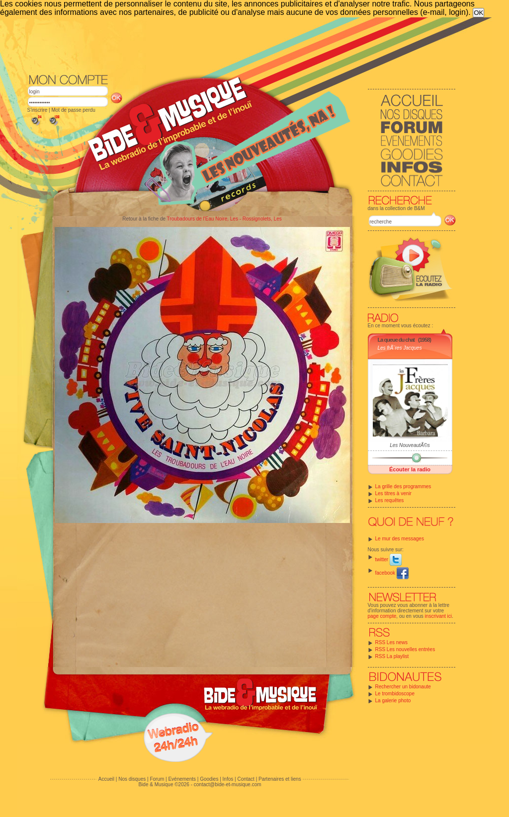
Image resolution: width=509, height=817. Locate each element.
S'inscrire (37, 110)
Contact (245, 779)
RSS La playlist (392, 656)
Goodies (209, 779)
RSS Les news (391, 642)
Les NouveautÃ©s (410, 445)
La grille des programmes (403, 486)
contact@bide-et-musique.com (227, 784)
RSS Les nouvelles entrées (405, 649)
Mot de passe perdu (73, 110)
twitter (388, 559)
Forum (157, 779)
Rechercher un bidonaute (403, 686)
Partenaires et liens (279, 779)
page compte (382, 616)
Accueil (106, 779)
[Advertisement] (242, 44)
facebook (392, 573)
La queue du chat (396, 340)
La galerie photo (393, 700)
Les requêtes (389, 500)
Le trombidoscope (395, 693)
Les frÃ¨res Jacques (400, 348)
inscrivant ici (438, 616)
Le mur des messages (399, 538)
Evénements (182, 779)
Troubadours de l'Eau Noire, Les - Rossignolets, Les (224, 219)
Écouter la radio (409, 469)
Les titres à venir (393, 493)
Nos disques (132, 779)
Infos (228, 779)
